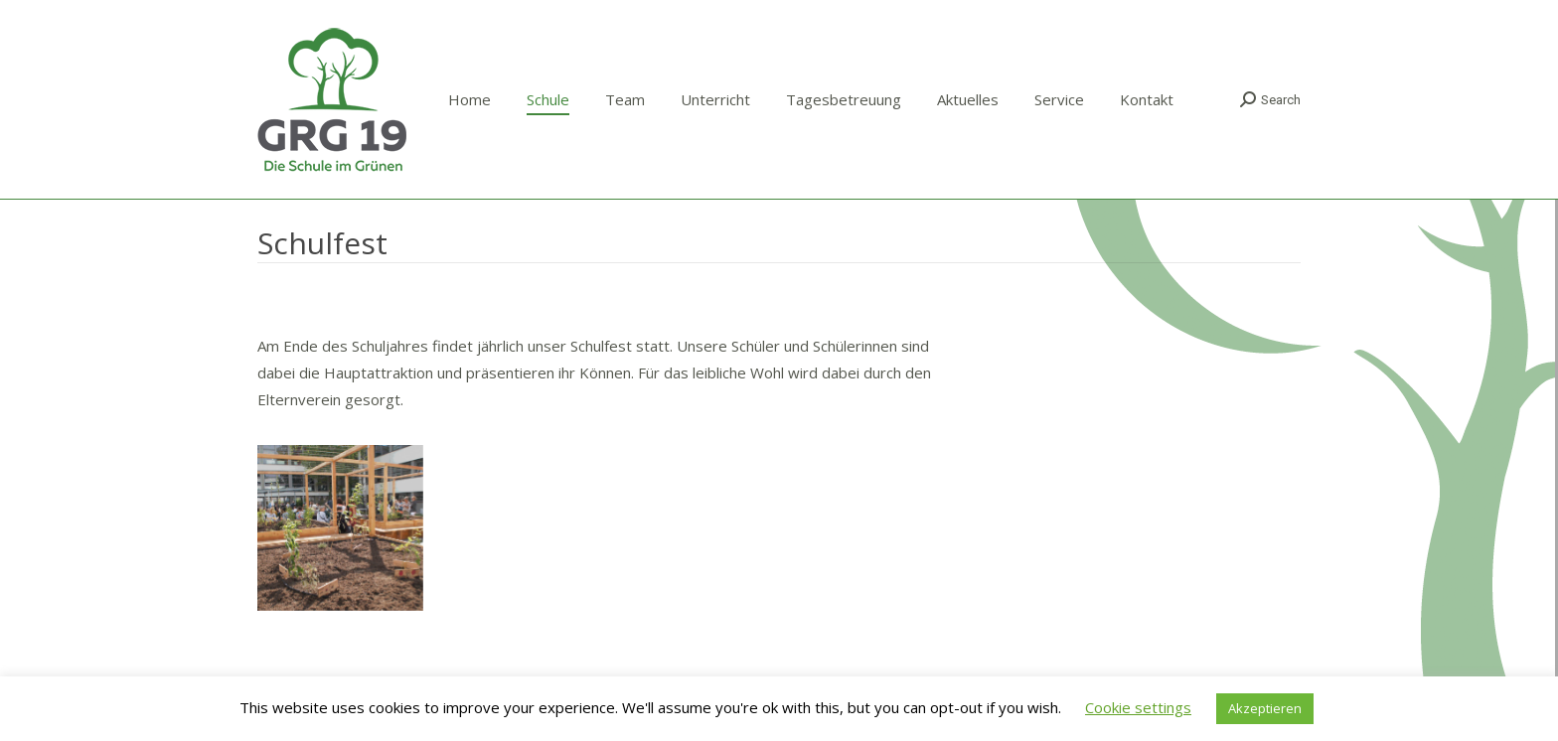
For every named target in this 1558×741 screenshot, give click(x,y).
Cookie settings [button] (1138, 707)
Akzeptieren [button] (1265, 708)
